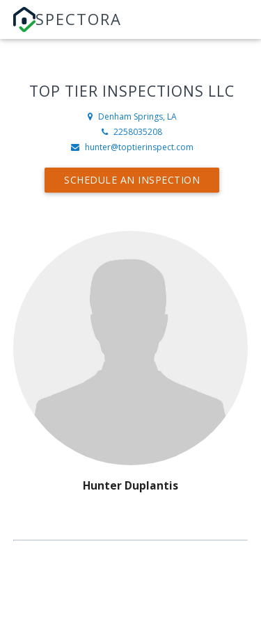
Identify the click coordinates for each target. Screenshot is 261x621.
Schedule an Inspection (132, 179)
